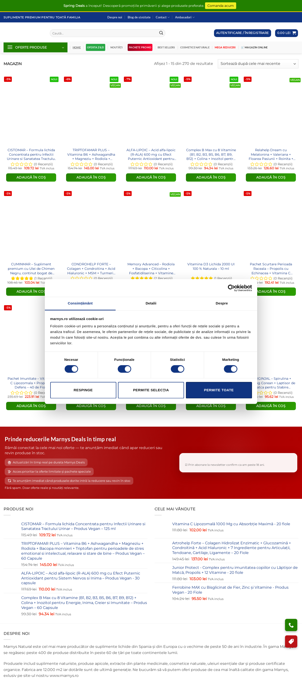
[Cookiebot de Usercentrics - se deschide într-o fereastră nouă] (231, 288)
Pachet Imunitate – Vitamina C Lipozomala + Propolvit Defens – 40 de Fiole (31, 382)
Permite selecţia (151, 390)
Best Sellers (166, 47)
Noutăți (116, 47)
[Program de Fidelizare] (291, 641)
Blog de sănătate (139, 17)
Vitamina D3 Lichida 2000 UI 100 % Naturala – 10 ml (211, 266)
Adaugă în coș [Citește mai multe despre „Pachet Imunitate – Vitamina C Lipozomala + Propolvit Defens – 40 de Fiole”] (31, 406)
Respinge (83, 390)
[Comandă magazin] (258, 63)
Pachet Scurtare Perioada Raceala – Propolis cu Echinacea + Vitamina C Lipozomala (271, 268)
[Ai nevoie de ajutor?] (291, 625)
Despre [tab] (222, 303)
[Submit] (161, 33)
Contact (163, 17)
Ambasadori (185, 17)
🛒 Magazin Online (254, 47)
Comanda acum (220, 6)
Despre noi (114, 17)
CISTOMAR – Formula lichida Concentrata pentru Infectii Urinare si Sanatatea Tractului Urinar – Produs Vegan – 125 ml (31, 154)
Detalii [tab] (151, 303)
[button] (286, 33)
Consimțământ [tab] (80, 303)
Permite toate (219, 390)
